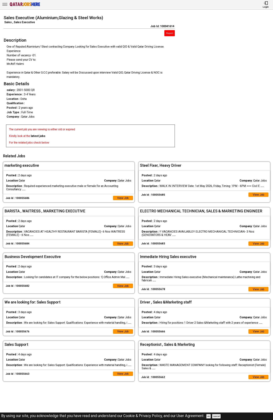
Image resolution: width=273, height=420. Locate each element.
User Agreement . (191, 416)
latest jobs (38, 136)
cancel (216, 416)
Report (169, 33)
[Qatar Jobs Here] (25, 6)
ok (208, 416)
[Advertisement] (227, 82)
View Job (123, 197)
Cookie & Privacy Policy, (143, 416)
